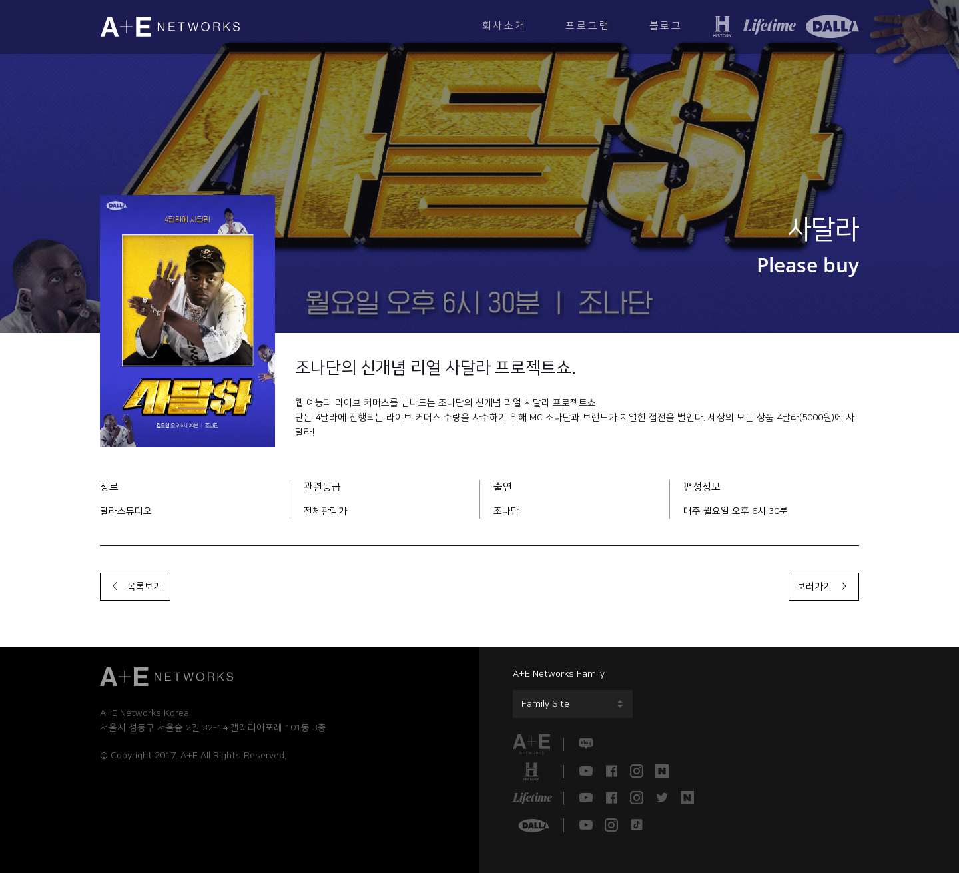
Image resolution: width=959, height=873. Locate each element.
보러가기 (823, 586)
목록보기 (135, 586)
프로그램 (585, 26)
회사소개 (501, 26)
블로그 (665, 26)
